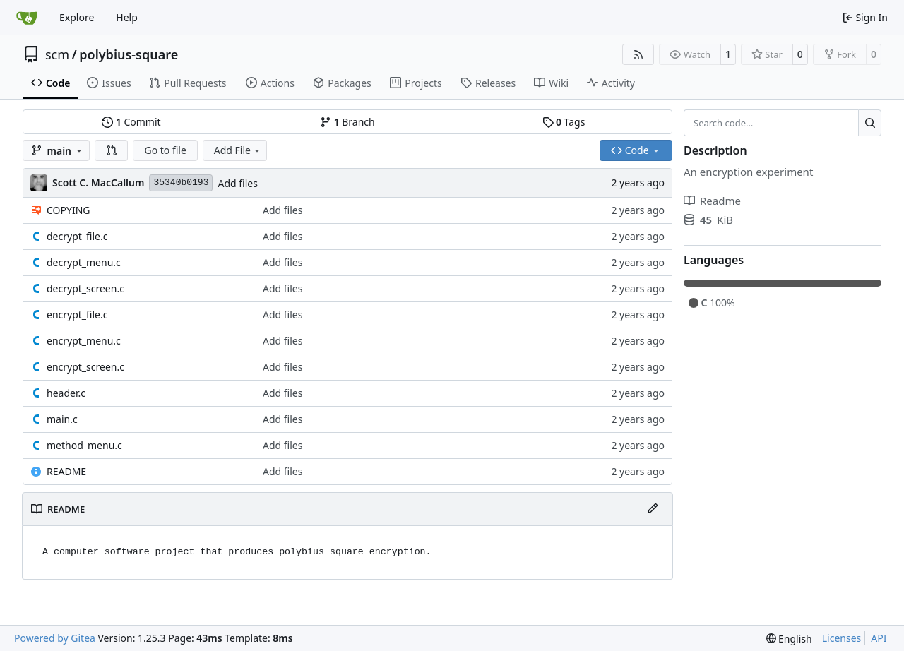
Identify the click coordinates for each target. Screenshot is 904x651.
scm (57, 54)
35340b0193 (180, 182)
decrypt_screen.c (85, 288)
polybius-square (128, 54)
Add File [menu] (238, 150)
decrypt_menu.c (84, 262)
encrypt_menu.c (84, 340)
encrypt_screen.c (85, 367)
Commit (131, 122)
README (66, 471)
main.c (62, 419)
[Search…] (869, 122)
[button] (112, 150)
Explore (76, 17)
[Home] (27, 17)
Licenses (842, 638)
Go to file (165, 150)
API (878, 638)
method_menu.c (84, 445)
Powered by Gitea (54, 638)
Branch (347, 122)
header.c (66, 393)
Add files (237, 183)
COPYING (68, 210)
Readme (712, 200)
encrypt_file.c (77, 314)
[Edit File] (652, 509)
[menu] (789, 638)
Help (127, 17)
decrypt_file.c (77, 236)
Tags (563, 122)
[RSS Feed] (638, 54)
